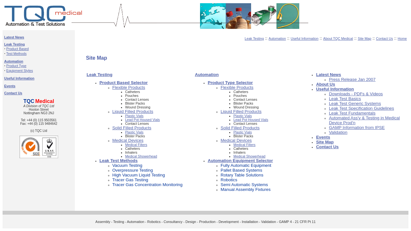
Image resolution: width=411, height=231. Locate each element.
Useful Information (304, 38)
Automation (277, 38)
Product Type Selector (230, 82)
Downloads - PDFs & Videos (356, 93)
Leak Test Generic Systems (355, 103)
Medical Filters (136, 145)
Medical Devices (128, 140)
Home (402, 38)
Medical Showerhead (141, 156)
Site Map (364, 38)
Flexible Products (128, 87)
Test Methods (16, 54)
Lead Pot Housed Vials (142, 120)
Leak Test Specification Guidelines (361, 108)
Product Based (17, 49)
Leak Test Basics (345, 98)
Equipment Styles (19, 71)
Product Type (16, 66)
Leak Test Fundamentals (352, 113)
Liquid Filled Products (132, 111)
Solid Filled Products (132, 127)
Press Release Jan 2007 (352, 79)
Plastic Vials (134, 116)
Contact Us (384, 38)
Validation (338, 132)
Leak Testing (254, 38)
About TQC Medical (338, 38)
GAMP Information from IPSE (357, 127)
